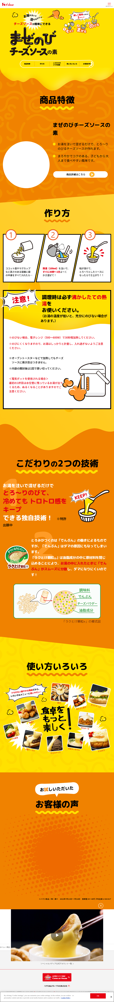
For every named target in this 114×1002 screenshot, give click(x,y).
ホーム (2, 951)
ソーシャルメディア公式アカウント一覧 (56, 967)
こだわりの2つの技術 (57, 64)
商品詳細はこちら (76, 176)
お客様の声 (87, 64)
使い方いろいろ (72, 64)
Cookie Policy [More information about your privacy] (65, 998)
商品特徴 (27, 64)
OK (98, 996)
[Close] (111, 997)
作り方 (42, 64)
